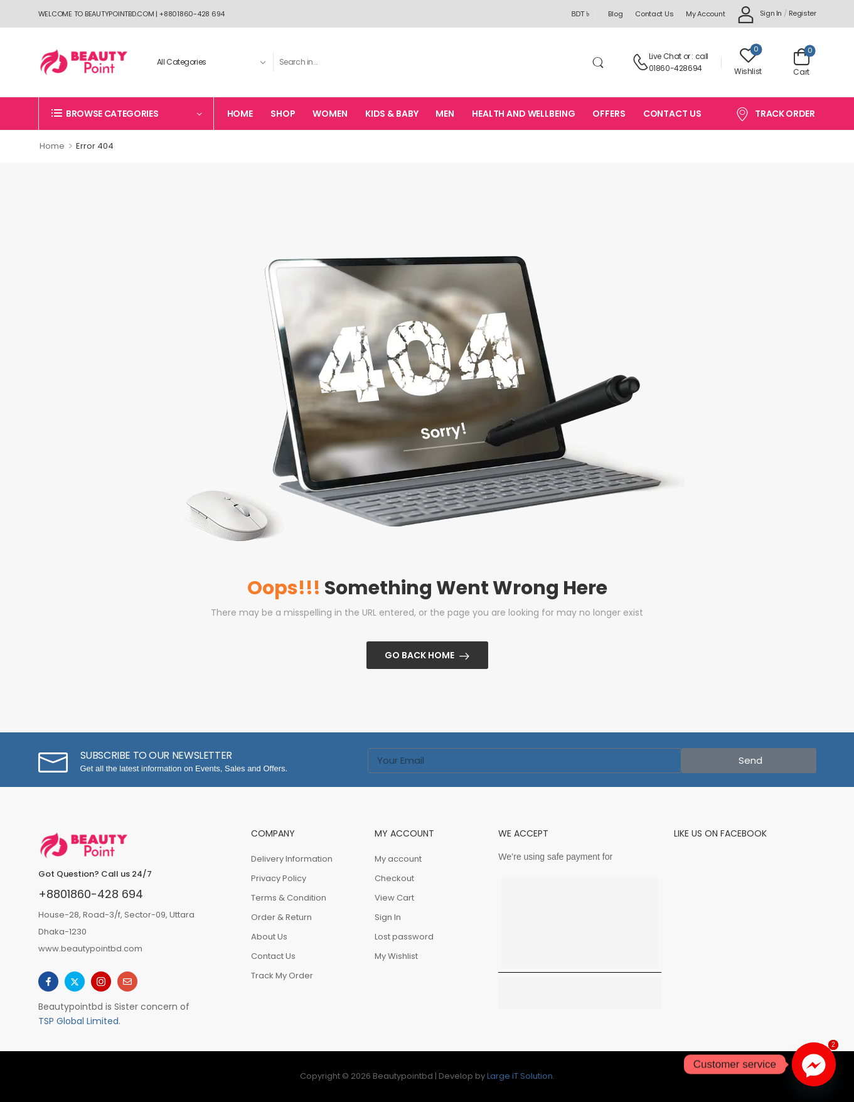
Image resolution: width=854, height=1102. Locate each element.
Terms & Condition (288, 898)
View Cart (394, 898)
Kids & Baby (392, 113)
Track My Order (282, 976)
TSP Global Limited (78, 1021)
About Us (269, 937)
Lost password (404, 937)
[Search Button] (600, 62)
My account (705, 14)
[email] (127, 981)
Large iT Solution (520, 1076)
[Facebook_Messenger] (814, 1064)
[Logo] (83, 62)
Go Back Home (419, 655)
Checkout (394, 878)
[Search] (430, 62)
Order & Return (281, 917)
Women (329, 113)
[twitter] (75, 981)
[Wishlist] (748, 61)
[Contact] (640, 62)
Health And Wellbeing (523, 113)
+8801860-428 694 (90, 894)
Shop (282, 113)
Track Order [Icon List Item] (775, 113)
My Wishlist (396, 956)
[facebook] (48, 981)
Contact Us (654, 14)
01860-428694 (675, 68)
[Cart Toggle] (801, 62)
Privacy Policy (278, 878)
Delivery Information (292, 859)
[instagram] (101, 981)
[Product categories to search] (209, 62)
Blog (615, 14)
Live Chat (665, 56)
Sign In (388, 917)
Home (240, 113)
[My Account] (759, 14)
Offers (608, 113)
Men (444, 113)
